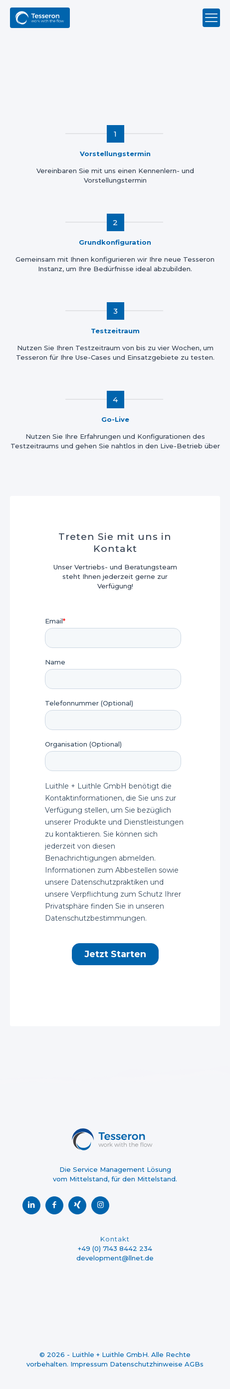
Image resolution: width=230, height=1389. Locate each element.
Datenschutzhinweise (146, 1364)
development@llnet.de (115, 1258)
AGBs (194, 1364)
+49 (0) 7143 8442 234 (115, 1248)
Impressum (89, 1364)
